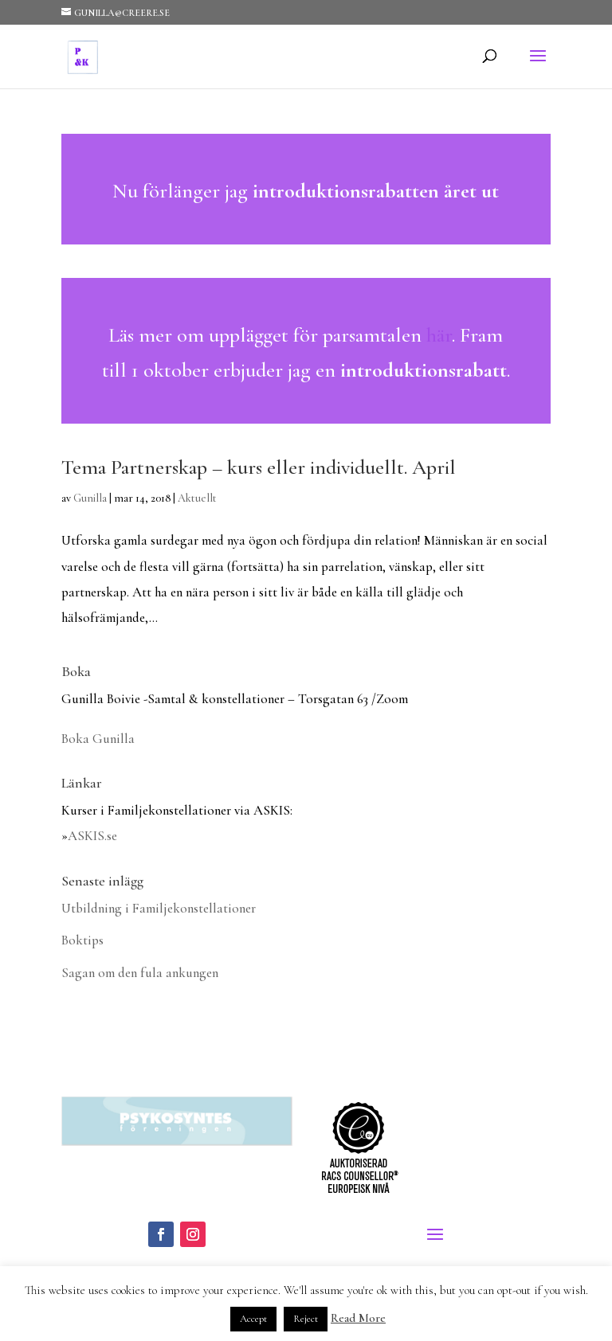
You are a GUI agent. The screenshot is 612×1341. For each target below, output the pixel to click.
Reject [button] (305, 1318)
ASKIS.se (92, 835)
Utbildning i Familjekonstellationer (158, 908)
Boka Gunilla (98, 738)
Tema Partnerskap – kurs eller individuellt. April (258, 467)
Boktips (82, 940)
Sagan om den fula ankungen (139, 972)
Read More (358, 1318)
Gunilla (90, 498)
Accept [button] (253, 1318)
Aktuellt (197, 498)
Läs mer (306, 189)
